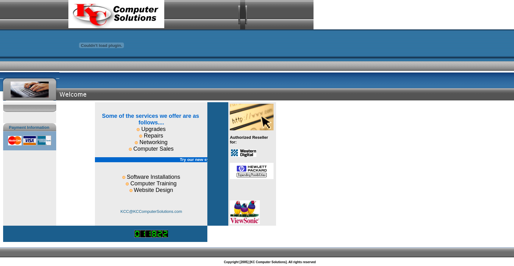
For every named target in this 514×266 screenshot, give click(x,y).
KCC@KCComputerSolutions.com (151, 211)
